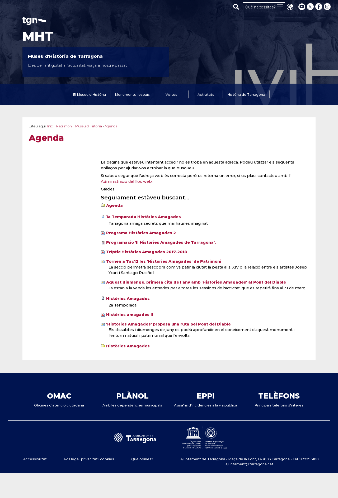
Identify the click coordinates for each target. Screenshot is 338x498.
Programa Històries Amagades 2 (141, 233)
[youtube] (302, 6)
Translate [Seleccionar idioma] (290, 7)
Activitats (206, 95)
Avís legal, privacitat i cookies (88, 459)
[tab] (89, 95)
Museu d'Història (88, 126)
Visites (171, 95)
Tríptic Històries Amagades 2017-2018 (146, 252)
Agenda (114, 205)
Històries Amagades (128, 298)
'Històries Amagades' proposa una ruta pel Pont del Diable (168, 324)
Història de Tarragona (246, 95)
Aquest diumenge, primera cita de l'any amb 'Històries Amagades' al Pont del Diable (196, 282)
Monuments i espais (132, 95)
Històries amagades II (129, 314)
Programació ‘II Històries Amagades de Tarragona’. (161, 242)
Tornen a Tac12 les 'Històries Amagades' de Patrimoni (163, 261)
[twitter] (311, 6)
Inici (50, 126)
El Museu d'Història (89, 95)
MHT (37, 36)
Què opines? (142, 459)
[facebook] (319, 6)
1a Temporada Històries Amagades (143, 216)
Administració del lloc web (126, 181)
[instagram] (327, 6)
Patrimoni (64, 126)
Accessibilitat (35, 459)
